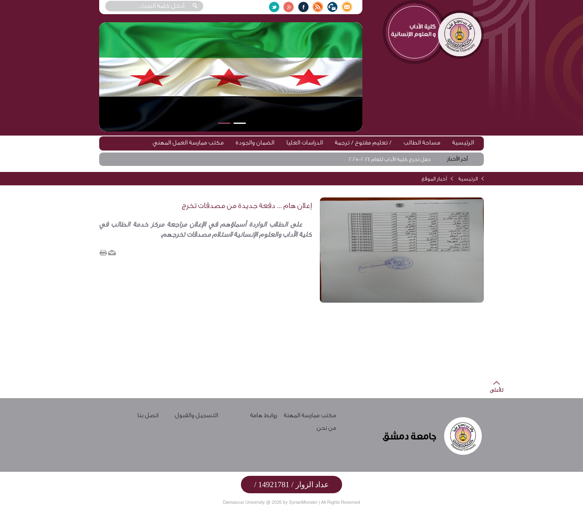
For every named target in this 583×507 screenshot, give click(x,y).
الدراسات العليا (304, 142)
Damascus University (244, 502)
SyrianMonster (303, 502)
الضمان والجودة (255, 142)
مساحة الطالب (422, 142)
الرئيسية (463, 142)
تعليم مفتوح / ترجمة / (363, 142)
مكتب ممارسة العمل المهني (188, 142)
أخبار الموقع (434, 179)
